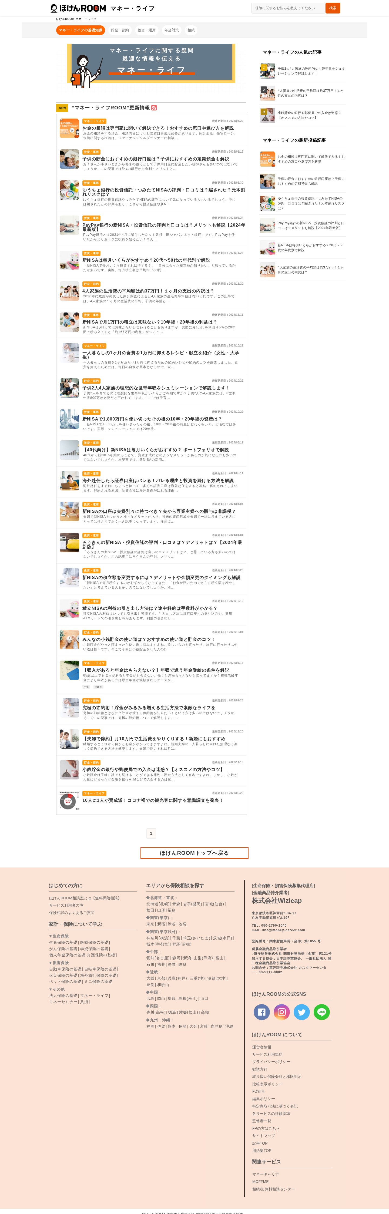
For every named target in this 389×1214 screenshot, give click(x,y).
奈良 (150, 985)
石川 (150, 964)
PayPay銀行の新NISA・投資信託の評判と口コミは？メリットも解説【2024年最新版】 (164, 227)
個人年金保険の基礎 (67, 955)
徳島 (172, 1012)
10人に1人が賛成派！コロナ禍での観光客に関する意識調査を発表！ (153, 800)
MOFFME (260, 1181)
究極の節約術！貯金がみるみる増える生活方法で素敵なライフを (149, 707)
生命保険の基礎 (63, 942)
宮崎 (204, 1026)
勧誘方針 (259, 1069)
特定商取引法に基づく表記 (275, 1106)
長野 (172, 964)
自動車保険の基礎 (65, 969)
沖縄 (229, 1026)
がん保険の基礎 (63, 949)
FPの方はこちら (266, 1128)
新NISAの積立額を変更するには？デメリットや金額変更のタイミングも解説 (161, 577)
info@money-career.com (283, 930)
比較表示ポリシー (267, 1084)
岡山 (161, 998)
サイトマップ (263, 1136)
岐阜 (183, 964)
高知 (205, 1012)
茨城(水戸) (222, 938)
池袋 (183, 924)
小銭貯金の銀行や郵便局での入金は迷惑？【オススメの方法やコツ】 (153, 769)
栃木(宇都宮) (158, 944)
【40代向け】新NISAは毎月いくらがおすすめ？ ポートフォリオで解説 (155, 450)
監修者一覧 (261, 1121)
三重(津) (197, 978)
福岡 (150, 1026)
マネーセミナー (63, 1002)
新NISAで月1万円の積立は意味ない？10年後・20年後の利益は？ (149, 322)
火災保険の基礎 (63, 975)
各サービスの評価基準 (271, 1113)
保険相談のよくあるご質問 (72, 912)
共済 (84, 1002)
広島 (150, 998)
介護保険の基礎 (101, 955)
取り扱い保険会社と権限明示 (276, 1076)
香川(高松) (156, 1012)
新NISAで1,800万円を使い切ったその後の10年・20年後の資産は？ (152, 419)
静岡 (176, 958)
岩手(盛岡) (192, 904)
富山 (220, 958)
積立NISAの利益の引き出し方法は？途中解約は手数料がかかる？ (150, 608)
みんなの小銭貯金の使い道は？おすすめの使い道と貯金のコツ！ (149, 639)
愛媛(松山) (188, 1012)
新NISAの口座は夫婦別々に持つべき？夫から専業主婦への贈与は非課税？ (159, 511)
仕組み (98, 687)
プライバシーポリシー (271, 1062)
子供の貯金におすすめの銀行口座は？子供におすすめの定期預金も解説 (155, 159)
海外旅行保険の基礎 (98, 975)
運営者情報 (261, 1047)
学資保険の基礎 (94, 949)
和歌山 (163, 985)
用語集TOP (261, 1150)
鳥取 (172, 998)
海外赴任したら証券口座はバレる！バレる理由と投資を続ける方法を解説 (158, 480)
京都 (161, 978)
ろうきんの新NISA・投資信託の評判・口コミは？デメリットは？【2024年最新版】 (162, 544)
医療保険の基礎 (94, 942)
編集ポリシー (263, 1099)
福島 (172, 910)
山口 (204, 998)
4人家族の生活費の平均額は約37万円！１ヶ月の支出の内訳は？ (148, 291)
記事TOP (260, 1143)
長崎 (183, 1026)
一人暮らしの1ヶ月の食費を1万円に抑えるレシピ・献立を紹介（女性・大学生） (160, 355)
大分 (193, 1026)
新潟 (187, 958)
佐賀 (161, 1026)
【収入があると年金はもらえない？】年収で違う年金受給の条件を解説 (155, 670)
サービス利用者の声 (66, 905)
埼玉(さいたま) (196, 938)
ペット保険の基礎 (65, 981)
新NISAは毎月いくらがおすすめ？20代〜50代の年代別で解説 (146, 260)
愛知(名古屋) (158, 958)
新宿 (161, 924)
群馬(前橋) (182, 944)
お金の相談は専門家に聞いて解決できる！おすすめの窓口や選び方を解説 (158, 128)
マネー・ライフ (94, 995)
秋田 (150, 910)
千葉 (176, 938)
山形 (161, 910)
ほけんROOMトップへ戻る (194, 853)
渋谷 (172, 924)
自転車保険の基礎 (100, 969)
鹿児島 (217, 1026)
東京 (150, 924)
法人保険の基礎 (63, 995)
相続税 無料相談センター (273, 1189)
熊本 (172, 1026)
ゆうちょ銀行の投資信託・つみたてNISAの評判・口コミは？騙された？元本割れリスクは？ (163, 192)
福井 (161, 964)
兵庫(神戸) (177, 978)
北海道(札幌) (158, 904)
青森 (176, 904)
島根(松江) (188, 998)
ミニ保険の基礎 (98, 981)
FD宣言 (258, 1091)
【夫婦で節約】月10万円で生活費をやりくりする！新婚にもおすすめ (154, 739)
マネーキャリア (265, 1174)
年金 (86, 687)
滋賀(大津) (217, 978)
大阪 (150, 978)
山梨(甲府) (203, 958)
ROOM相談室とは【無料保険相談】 (85, 898)
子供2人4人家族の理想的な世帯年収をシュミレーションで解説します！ (156, 388)
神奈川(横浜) (158, 938)
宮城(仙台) (214, 904)
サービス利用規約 (267, 1054)
